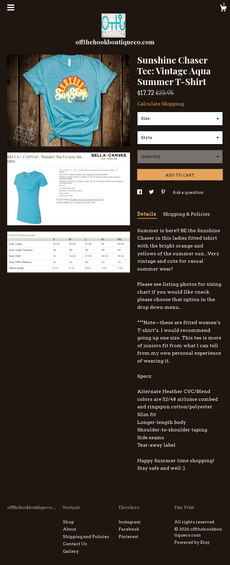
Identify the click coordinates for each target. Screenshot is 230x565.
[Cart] (223, 8)
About (69, 529)
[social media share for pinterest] (164, 192)
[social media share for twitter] (152, 192)
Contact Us (75, 543)
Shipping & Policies (186, 214)
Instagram (129, 521)
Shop (68, 521)
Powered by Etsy (192, 542)
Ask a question (188, 192)
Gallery (71, 551)
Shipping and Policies (86, 536)
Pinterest (128, 536)
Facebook (129, 529)
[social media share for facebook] (140, 192)
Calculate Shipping (160, 104)
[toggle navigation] (10, 7)
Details (147, 214)
